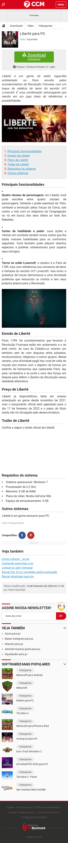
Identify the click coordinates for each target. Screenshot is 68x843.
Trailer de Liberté (18, 164)
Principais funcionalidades (24, 151)
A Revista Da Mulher (47, 812)
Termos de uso (25, 807)
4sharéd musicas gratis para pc (22, 649)
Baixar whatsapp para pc (18, 576)
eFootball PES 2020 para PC (32, 764)
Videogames (45, 25)
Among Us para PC (27, 738)
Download (34, 57)
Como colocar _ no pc (15, 559)
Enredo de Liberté (18, 155)
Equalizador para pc (16, 654)
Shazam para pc (14, 644)
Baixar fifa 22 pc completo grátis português (29, 572)
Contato (12, 812)
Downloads (16, 25)
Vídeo (30, 25)
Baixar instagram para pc (19, 638)
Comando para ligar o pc (17, 563)
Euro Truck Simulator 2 (29, 751)
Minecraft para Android (29, 675)
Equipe (11, 807)
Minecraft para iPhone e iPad (32, 725)
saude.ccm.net (34, 837)
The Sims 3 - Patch (26, 776)
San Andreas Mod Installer (31, 789)
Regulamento (26, 812)
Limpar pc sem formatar (17, 567)
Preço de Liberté (17, 160)
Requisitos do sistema (21, 168)
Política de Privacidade (47, 807)
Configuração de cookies (34, 817)
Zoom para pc (12, 633)
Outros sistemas (17, 173)
